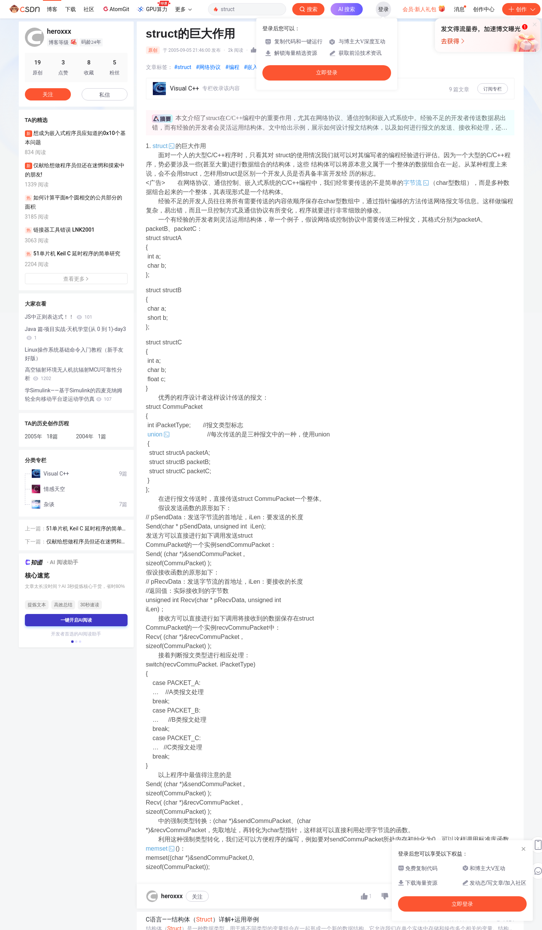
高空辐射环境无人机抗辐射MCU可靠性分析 (73, 374)
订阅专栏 (492, 89)
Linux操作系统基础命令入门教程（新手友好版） (74, 354)
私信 (104, 95)
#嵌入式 (254, 67)
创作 (521, 9)
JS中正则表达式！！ (58, 317)
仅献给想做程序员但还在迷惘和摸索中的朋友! (86, 542)
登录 (383, 9)
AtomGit (115, 8)
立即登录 (326, 73)
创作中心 (484, 9)
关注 (197, 897)
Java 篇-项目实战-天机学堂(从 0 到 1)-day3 (75, 333)
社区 (89, 9)
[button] (72, 641)
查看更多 (76, 279)
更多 (183, 9)
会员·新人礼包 (424, 8)
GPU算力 (153, 7)
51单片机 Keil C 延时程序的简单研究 (84, 529)
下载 (70, 9)
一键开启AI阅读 (76, 620)
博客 (52, 9)
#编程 (232, 67)
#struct (183, 67)
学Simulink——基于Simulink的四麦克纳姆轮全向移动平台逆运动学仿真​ (74, 394)
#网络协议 (208, 67)
